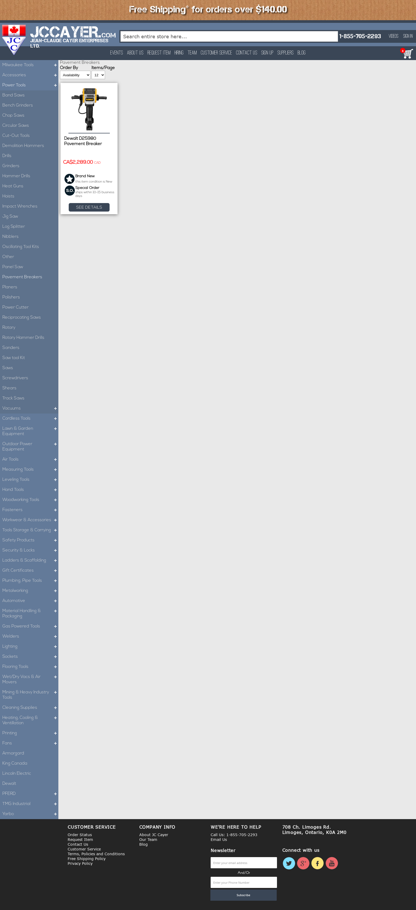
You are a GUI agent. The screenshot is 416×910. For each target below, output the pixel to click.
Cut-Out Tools (16, 136)
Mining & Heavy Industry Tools (30, 695)
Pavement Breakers (22, 277)
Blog (302, 53)
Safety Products (30, 540)
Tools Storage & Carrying (30, 530)
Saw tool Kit (13, 358)
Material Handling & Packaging (30, 613)
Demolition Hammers (23, 146)
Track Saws (13, 398)
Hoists (8, 196)
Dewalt (9, 784)
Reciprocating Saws (21, 317)
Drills (6, 156)
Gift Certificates (30, 571)
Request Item (159, 53)
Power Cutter (15, 307)
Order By (69, 68)
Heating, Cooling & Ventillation (30, 720)
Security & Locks (30, 550)
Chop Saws (13, 115)
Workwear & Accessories (30, 520)
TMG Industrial (30, 804)
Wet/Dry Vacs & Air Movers (30, 679)
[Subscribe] (243, 895)
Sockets (30, 657)
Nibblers (10, 237)
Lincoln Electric (16, 774)
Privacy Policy (80, 863)
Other (8, 257)
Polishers (11, 297)
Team (192, 53)
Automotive (30, 601)
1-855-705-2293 (360, 36)
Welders (30, 636)
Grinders (10, 166)
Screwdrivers (15, 378)
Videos (393, 36)
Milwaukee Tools (30, 65)
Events (116, 53)
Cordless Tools (30, 419)
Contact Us (246, 53)
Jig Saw (10, 216)
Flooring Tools (30, 667)
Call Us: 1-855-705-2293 (234, 834)
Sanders (10, 348)
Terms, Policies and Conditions (96, 854)
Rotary (8, 328)
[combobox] (229, 36)
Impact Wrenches (19, 206)
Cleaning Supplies (30, 708)
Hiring (179, 53)
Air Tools (30, 459)
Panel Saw (12, 267)
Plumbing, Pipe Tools (30, 581)
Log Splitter (13, 227)
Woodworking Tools (30, 500)
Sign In (408, 36)
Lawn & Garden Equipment (30, 431)
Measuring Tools (30, 470)
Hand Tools (30, 490)
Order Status (80, 834)
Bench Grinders (17, 105)
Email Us (219, 839)
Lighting (30, 647)
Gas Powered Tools (30, 626)
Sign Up (267, 53)
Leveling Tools (30, 480)
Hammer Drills (16, 176)
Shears (9, 388)
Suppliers (286, 53)
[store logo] (14, 40)
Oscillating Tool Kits (20, 247)
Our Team (148, 839)
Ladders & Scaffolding (30, 560)
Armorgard (13, 753)
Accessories (30, 75)
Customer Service (216, 53)
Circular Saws (15, 126)
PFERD (30, 794)
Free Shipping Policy (87, 858)
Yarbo (30, 814)
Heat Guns (12, 186)
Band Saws (13, 95)
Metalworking (30, 591)
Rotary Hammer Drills (23, 338)
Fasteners (30, 510)
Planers (9, 287)
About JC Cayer (153, 834)
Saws (7, 368)
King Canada (14, 763)
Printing (30, 733)
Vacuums (30, 408)
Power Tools (30, 85)
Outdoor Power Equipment (30, 446)
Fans (30, 743)
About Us (135, 53)
